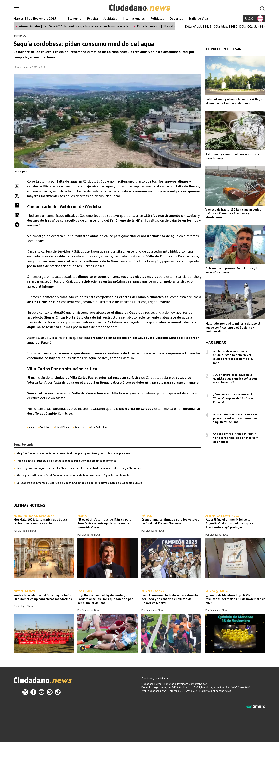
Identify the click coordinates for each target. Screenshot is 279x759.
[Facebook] (33, 692)
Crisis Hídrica (62, 427)
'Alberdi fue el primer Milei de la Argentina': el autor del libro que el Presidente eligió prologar (230, 523)
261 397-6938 (188, 691)
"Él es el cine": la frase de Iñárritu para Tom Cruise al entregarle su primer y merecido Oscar (104, 523)
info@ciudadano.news (218, 691)
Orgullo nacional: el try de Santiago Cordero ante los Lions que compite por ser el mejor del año (105, 599)
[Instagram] (50, 692)
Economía (74, 18)
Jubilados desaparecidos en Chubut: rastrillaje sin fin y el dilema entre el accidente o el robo (233, 356)
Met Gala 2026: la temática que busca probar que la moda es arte (86, 26)
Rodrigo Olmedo (27, 606)
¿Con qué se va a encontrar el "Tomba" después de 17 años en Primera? (234, 398)
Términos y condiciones (154, 678)
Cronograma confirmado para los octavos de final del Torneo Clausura (170, 521)
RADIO (254, 18)
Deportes (176, 18)
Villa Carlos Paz (98, 427)
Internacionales (134, 18)
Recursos (79, 427)
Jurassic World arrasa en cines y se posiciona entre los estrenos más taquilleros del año (235, 418)
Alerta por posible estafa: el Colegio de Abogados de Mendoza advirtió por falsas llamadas (73, 475)
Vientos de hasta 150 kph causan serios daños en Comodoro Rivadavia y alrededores (233, 213)
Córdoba (44, 427)
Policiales (157, 18)
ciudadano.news (157, 691)
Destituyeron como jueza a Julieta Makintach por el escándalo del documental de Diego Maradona (78, 468)
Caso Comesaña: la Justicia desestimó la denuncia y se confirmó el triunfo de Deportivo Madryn (169, 599)
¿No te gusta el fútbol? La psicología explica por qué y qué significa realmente (66, 461)
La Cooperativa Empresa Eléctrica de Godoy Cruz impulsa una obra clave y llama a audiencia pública (79, 483)
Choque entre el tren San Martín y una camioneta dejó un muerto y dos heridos (235, 438)
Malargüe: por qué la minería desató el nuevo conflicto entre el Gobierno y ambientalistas (232, 327)
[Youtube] (41, 692)
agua (31, 427)
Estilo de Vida (198, 18)
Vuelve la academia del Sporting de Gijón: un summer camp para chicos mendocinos (43, 597)
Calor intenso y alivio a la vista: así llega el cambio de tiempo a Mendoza (233, 101)
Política (92, 18)
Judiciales (110, 18)
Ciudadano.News (27, 531)
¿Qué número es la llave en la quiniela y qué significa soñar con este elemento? (235, 378)
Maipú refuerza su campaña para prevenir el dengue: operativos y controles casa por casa (73, 453)
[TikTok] (58, 692)
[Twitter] (25, 692)
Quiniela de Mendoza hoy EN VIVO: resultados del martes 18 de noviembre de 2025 (235, 599)
